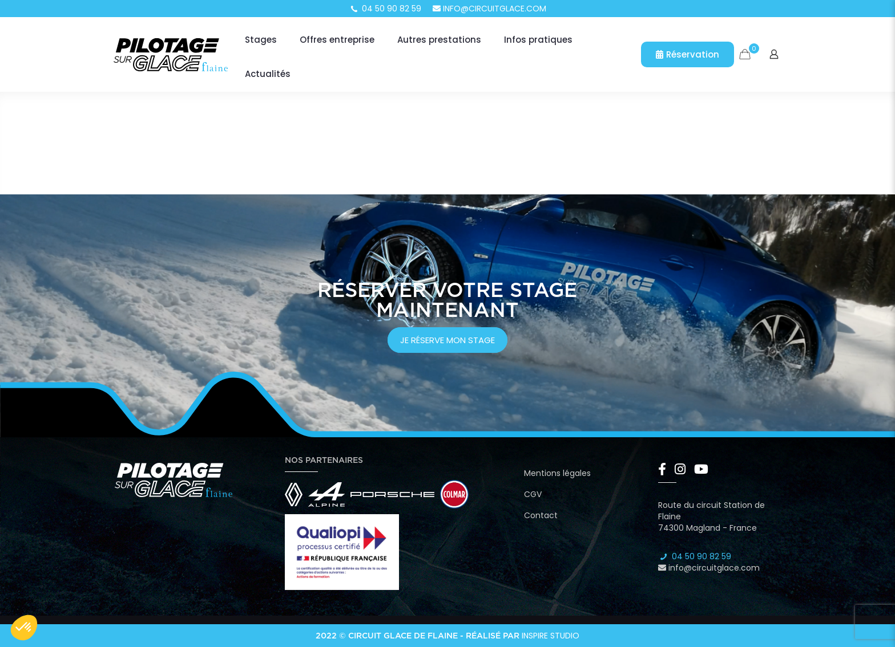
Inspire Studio (550, 635)
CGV (533, 494)
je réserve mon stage (447, 340)
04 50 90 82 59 (385, 8)
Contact (541, 515)
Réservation (687, 54)
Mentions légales (557, 473)
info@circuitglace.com (489, 8)
